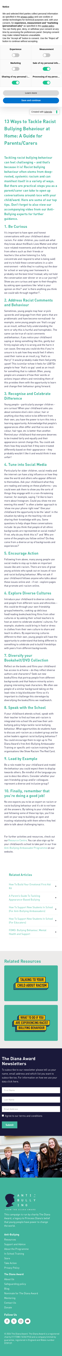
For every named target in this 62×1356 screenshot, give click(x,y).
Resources (10, 1239)
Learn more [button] (31, 93)
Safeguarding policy (15, 1283)
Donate (8, 1307)
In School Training (14, 1253)
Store (7, 1258)
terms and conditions (30, 1115)
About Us (9, 1279)
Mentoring (9, 1298)
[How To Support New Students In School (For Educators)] (33, 920)
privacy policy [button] (27, 17)
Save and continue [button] (31, 100)
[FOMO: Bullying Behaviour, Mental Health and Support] (33, 932)
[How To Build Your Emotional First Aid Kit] (33, 886)
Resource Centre (17, 840)
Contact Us (10, 1302)
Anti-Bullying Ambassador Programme (25, 847)
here (15, 1081)
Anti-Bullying (11, 1234)
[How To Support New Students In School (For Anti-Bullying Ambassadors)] (33, 909)
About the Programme (16, 1248)
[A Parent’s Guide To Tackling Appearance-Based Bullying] (33, 897)
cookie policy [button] (48, 26)
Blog (6, 1288)
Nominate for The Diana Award (21, 1293)
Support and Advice (14, 1244)
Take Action (10, 1263)
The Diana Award (14, 1274)
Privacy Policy (11, 1267)
